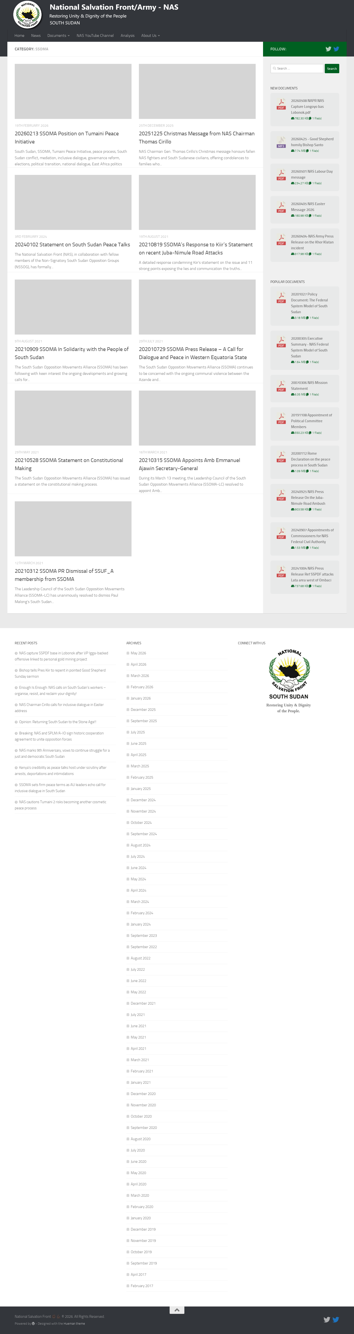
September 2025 (144, 721)
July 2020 (138, 1150)
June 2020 (138, 1161)
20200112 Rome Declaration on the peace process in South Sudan (310, 459)
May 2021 (138, 1037)
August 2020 (140, 1139)
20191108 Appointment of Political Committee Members (311, 421)
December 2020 (143, 1094)
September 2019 (144, 1263)
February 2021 (142, 1071)
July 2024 (138, 856)
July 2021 (138, 1014)
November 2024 (143, 811)
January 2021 (141, 1082)
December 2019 (143, 1229)
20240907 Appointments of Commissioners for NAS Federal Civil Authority (312, 536)
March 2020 (140, 1195)
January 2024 (141, 924)
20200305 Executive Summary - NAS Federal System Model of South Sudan (310, 347)
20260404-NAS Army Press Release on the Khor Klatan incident (312, 242)
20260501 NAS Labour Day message (312, 174)
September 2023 (144, 935)
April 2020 (138, 1184)
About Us (148, 35)
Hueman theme (74, 1323)
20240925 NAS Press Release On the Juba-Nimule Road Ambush (308, 498)
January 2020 (141, 1218)
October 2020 (141, 1116)
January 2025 (141, 788)
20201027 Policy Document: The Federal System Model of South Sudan (309, 303)
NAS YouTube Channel (95, 35)
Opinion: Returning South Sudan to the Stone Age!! (57, 722)
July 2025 (138, 732)
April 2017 (138, 1274)
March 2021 (140, 1060)
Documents (56, 35)
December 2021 (143, 1003)
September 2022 (144, 947)
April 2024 (138, 890)
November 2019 (143, 1240)
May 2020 (138, 1173)
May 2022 (138, 992)
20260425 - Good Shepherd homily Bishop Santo (312, 142)
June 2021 (138, 1026)
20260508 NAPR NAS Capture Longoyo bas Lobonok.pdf (307, 106)
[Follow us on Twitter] (328, 49)
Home (19, 35)
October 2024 (141, 822)
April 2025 (138, 755)
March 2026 (140, 676)
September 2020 (144, 1127)
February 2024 (142, 913)
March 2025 (140, 766)
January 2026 (141, 698)
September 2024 (144, 834)
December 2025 (143, 709)
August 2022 (140, 958)
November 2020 (143, 1105)
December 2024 (143, 800)
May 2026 (138, 653)
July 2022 (138, 969)
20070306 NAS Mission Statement (309, 385)
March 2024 (140, 901)
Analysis (127, 35)
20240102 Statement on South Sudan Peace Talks (72, 244)
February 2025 (142, 777)
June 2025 (138, 743)
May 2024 (138, 879)
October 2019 (141, 1252)
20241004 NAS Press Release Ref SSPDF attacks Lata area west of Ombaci (312, 574)
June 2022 (138, 981)
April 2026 (138, 664)
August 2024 (140, 845)
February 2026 (142, 687)
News (36, 35)
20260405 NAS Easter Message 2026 (308, 207)
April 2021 (138, 1048)
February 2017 (142, 1286)
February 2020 (142, 1207)
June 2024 (138, 868)
